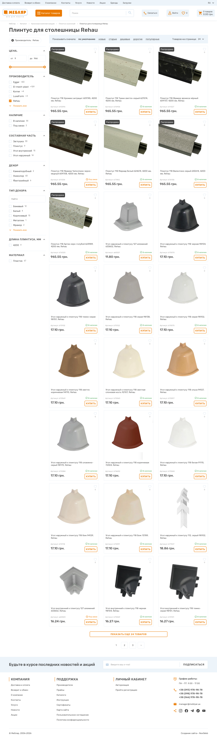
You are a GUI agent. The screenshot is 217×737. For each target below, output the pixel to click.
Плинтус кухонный (67, 24)
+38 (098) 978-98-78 (190, 692)
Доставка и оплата (11, 3)
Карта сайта (63, 709)
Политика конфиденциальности (73, 719)
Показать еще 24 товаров (129, 633)
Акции (103, 3)
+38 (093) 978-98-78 (190, 689)
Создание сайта (189, 732)
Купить (91, 112)
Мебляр (12, 24)
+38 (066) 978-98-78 (190, 696)
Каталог (23, 24)
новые (102, 39)
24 (199, 39)
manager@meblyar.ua (189, 703)
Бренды (114, 3)
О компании (50, 3)
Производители (65, 684)
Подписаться (193, 663)
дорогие (137, 39)
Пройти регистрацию (126, 689)
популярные (152, 39)
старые (113, 39)
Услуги (78, 3)
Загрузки (127, 3)
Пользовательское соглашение (72, 714)
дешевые (125, 39)
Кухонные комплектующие (43, 24)
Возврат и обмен (32, 3)
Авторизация (122, 684)
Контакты (65, 3)
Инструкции (63, 699)
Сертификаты (63, 704)
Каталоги (61, 694)
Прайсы (60, 689)
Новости (91, 3)
